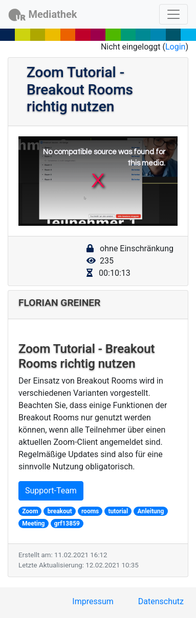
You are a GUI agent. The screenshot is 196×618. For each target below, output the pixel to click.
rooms (90, 511)
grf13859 (67, 523)
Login (175, 47)
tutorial (118, 511)
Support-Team (51, 490)
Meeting (33, 523)
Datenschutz (161, 601)
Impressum (93, 601)
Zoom (30, 511)
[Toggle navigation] (173, 14)
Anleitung (151, 511)
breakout (60, 511)
